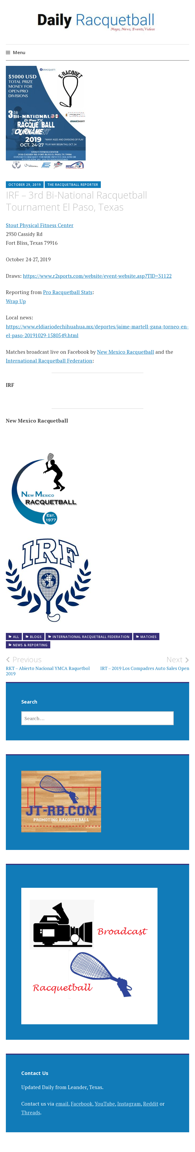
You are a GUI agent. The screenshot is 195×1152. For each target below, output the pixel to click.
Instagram (129, 1103)
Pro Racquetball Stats (67, 292)
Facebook (81, 1103)
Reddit (150, 1103)
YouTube (105, 1103)
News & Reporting (30, 645)
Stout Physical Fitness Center (39, 225)
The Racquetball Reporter (72, 184)
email (62, 1103)
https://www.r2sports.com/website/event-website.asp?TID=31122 (97, 275)
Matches (148, 637)
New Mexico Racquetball (125, 351)
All (16, 637)
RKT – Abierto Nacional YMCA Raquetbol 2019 (51, 665)
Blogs (36, 637)
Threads (30, 1112)
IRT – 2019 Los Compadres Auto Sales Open (143, 663)
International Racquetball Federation (49, 360)
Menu (19, 52)
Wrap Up (16, 301)
